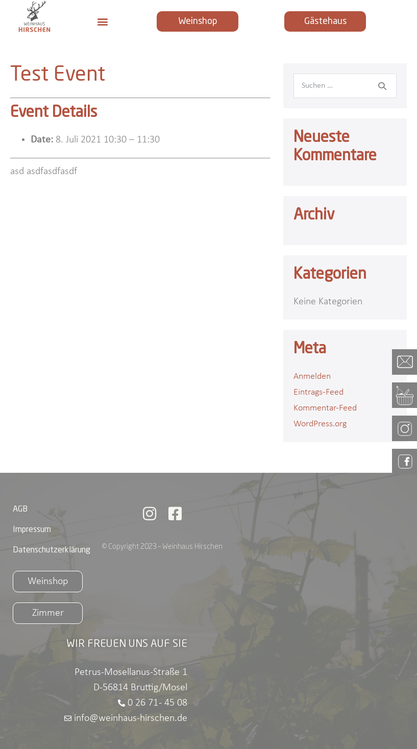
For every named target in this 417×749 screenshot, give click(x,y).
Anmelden (312, 376)
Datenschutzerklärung (51, 550)
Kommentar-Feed (325, 408)
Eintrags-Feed (318, 392)
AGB (20, 509)
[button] (102, 21)
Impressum (32, 530)
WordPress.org (320, 424)
